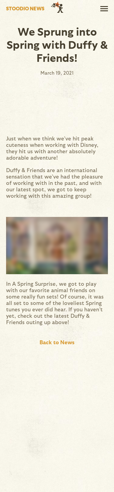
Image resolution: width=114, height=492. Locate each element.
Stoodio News (25, 8)
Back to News (57, 342)
